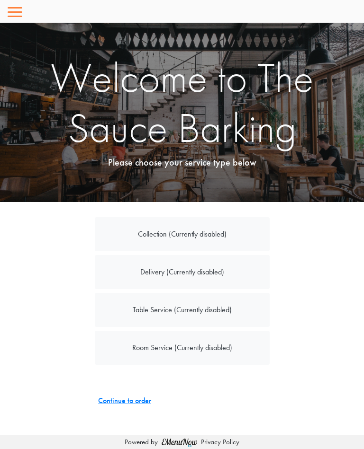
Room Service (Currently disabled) (182, 347)
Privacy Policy (220, 442)
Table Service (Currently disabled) (182, 310)
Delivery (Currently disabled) (182, 272)
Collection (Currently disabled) (182, 234)
